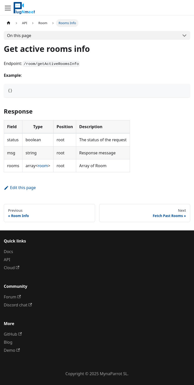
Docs (8, 251)
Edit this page (20, 187)
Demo (12, 350)
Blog (8, 342)
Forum (12, 297)
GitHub (13, 334)
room (43, 165)
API (7, 259)
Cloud (11, 267)
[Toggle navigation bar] (8, 8)
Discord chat (18, 305)
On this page (19, 35)
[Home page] (8, 23)
